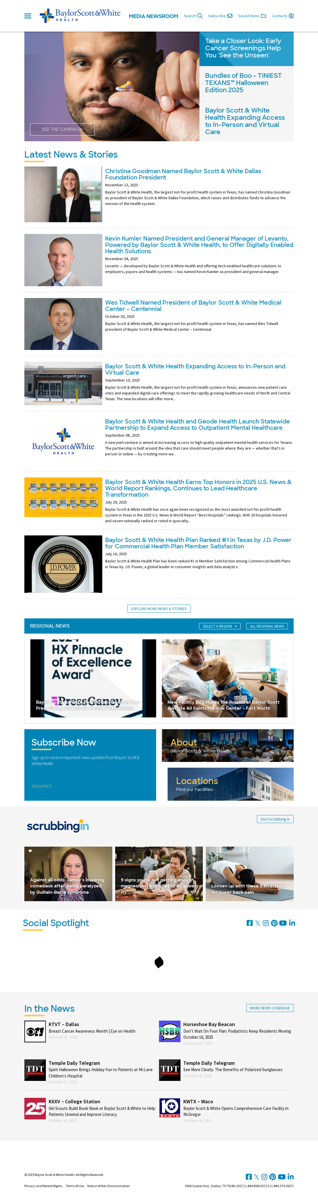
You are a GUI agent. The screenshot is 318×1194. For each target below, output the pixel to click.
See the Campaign (62, 129)
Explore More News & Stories (159, 608)
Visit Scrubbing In (275, 819)
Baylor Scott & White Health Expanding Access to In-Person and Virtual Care (195, 369)
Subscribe (42, 786)
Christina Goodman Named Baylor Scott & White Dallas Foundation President (183, 174)
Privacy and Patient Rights (43, 1186)
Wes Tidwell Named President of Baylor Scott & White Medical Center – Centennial (193, 306)
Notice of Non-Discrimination (108, 1186)
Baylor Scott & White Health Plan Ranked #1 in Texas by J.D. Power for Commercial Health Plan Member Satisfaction (198, 543)
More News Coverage (270, 1008)
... (174, 398)
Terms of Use (75, 1186)
